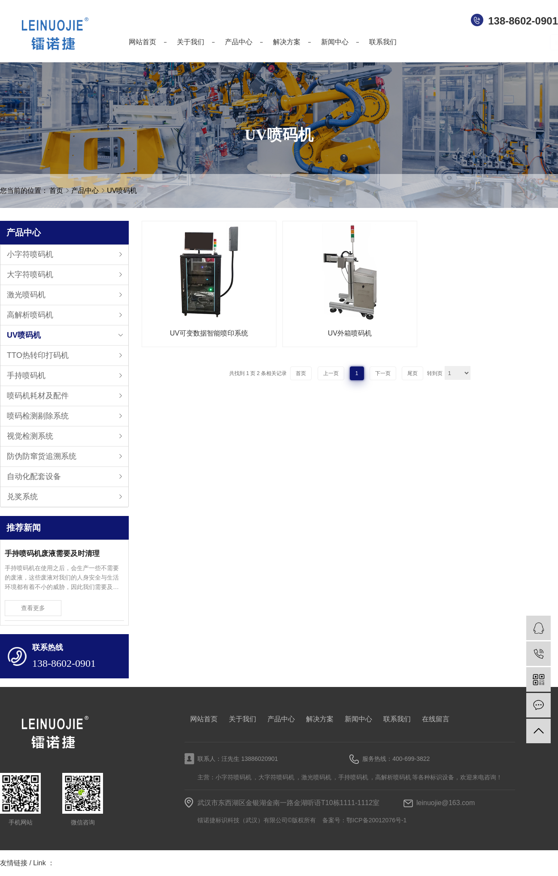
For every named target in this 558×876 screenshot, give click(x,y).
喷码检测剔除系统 (38, 416)
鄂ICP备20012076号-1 (376, 820)
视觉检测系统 (30, 436)
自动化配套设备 (34, 476)
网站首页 (204, 719)
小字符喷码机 (30, 254)
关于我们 (242, 719)
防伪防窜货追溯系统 (41, 456)
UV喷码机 (122, 190)
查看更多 (33, 607)
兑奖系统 (22, 496)
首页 (56, 190)
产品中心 (85, 190)
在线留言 (435, 719)
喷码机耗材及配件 (38, 395)
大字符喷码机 (30, 274)
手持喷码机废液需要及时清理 (52, 553)
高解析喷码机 (30, 315)
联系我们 (397, 719)
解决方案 (320, 719)
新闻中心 (358, 719)
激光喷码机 (26, 294)
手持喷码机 (26, 375)
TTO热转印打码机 (38, 355)
